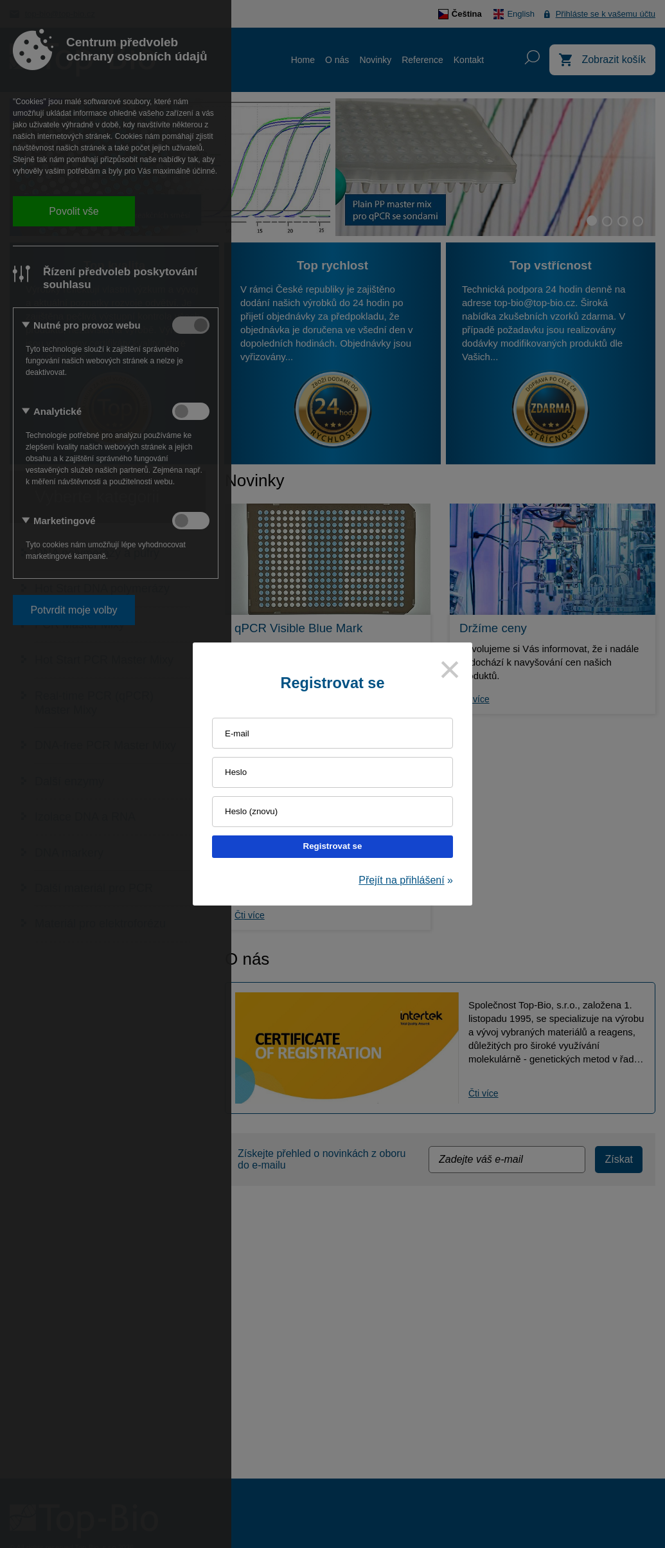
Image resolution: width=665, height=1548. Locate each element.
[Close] (450, 669)
